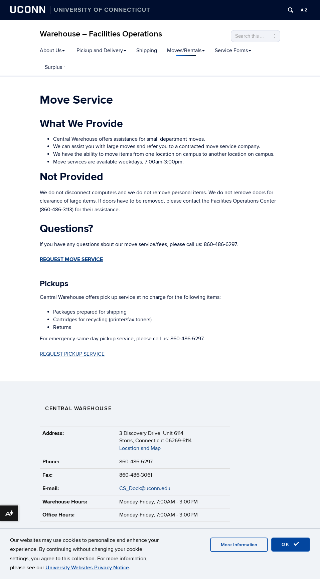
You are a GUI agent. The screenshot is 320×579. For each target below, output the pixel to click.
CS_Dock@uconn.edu (144, 488)
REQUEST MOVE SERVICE (71, 259)
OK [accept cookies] (291, 544)
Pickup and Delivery (101, 50)
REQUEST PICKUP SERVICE (72, 354)
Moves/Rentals (186, 50)
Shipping (146, 50)
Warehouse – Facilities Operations (101, 34)
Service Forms (233, 50)
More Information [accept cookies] (239, 545)
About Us (52, 50)
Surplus (55, 67)
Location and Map (140, 448)
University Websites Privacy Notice (87, 567)
